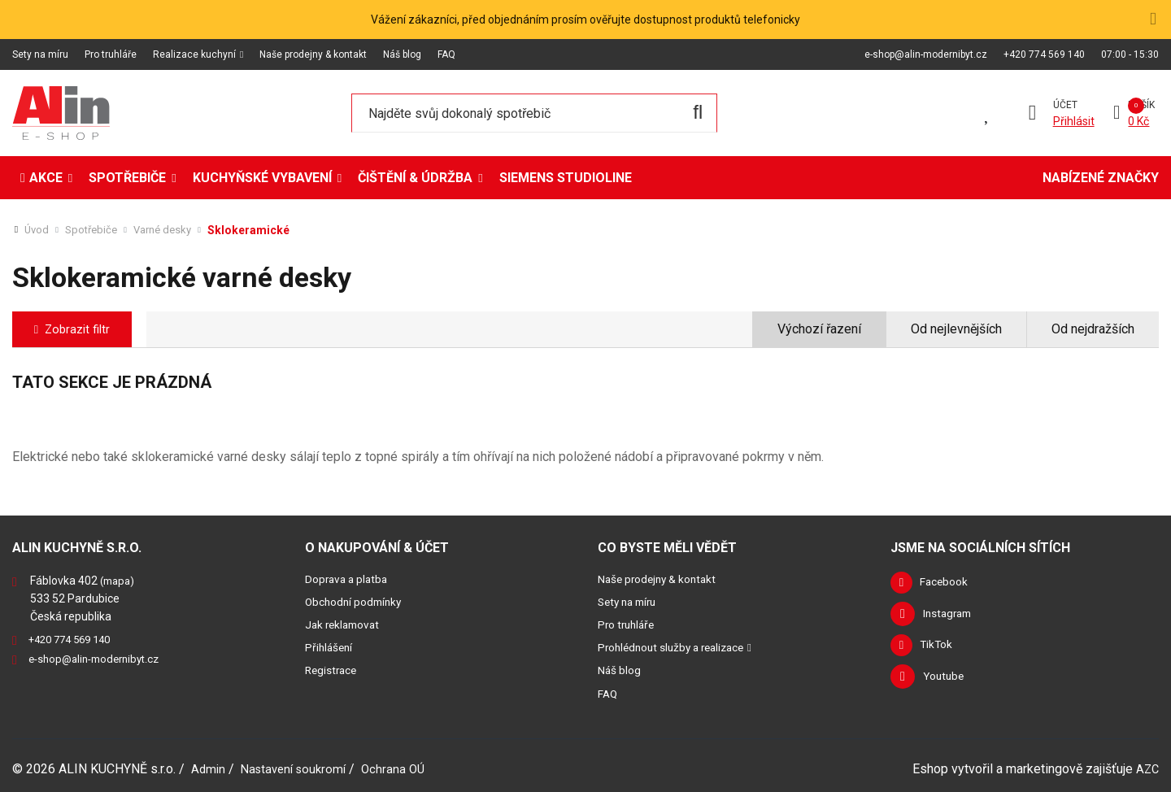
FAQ (446, 54)
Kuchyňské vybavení (262, 177)
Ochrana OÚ (404, 768)
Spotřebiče (127, 177)
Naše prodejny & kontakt (313, 54)
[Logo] (61, 113)
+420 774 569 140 (1044, 54)
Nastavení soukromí (298, 768)
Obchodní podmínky (357, 601)
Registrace (333, 670)
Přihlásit (1071, 121)
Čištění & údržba (415, 177)
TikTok (940, 649)
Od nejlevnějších (956, 329)
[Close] (1152, 19)
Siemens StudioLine (565, 177)
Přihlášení (330, 647)
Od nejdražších (1092, 329)
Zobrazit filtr (83, 329)
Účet (1063, 105)
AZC (1146, 768)
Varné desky (170, 230)
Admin (209, 768)
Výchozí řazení (819, 329)
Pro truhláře (111, 54)
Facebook (949, 584)
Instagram (950, 616)
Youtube (945, 681)
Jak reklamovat (345, 624)
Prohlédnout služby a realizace (679, 647)
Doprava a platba (349, 579)
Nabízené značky (1101, 177)
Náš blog (402, 54)
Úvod (37, 230)
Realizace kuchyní (194, 54)
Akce (46, 177)
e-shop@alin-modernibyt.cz (925, 54)
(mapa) (119, 580)
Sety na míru (40, 54)
